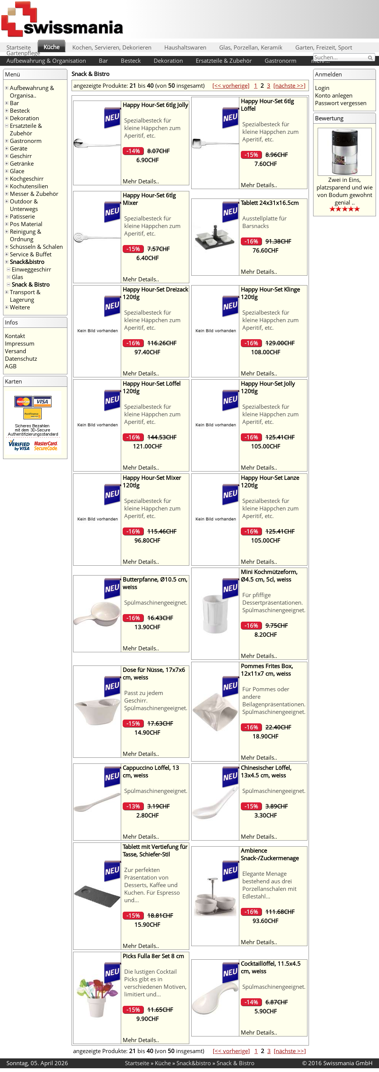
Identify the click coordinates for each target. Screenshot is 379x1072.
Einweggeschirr (31, 269)
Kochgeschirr (27, 178)
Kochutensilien (29, 186)
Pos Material (26, 224)
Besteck (131, 60)
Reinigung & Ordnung (25, 235)
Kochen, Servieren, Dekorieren (111, 47)
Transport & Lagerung (25, 295)
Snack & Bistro (31, 284)
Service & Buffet (30, 254)
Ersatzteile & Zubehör (224, 60)
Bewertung (329, 118)
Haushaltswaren (185, 47)
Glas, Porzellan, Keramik (250, 47)
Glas (17, 277)
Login (322, 88)
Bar (103, 60)
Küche (51, 47)
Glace (17, 171)
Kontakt (15, 336)
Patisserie (22, 216)
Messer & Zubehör (34, 193)
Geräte (18, 148)
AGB (11, 366)
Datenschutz (21, 358)
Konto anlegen (333, 95)
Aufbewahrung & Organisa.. (32, 91)
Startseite (18, 47)
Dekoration (168, 60)
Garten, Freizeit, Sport (323, 47)
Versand (15, 351)
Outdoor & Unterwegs (24, 205)
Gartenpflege (23, 53)
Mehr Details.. (141, 181)
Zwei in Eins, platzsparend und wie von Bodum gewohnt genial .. (345, 191)
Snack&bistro (27, 261)
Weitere (20, 307)
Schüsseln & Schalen (36, 246)
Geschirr (21, 156)
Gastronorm (280, 60)
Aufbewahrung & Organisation (46, 60)
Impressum (19, 343)
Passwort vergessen (341, 103)
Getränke (22, 163)
